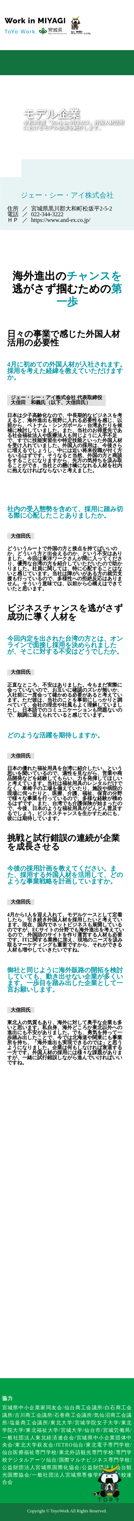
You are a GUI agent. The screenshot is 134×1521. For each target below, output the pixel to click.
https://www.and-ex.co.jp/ (60, 220)
